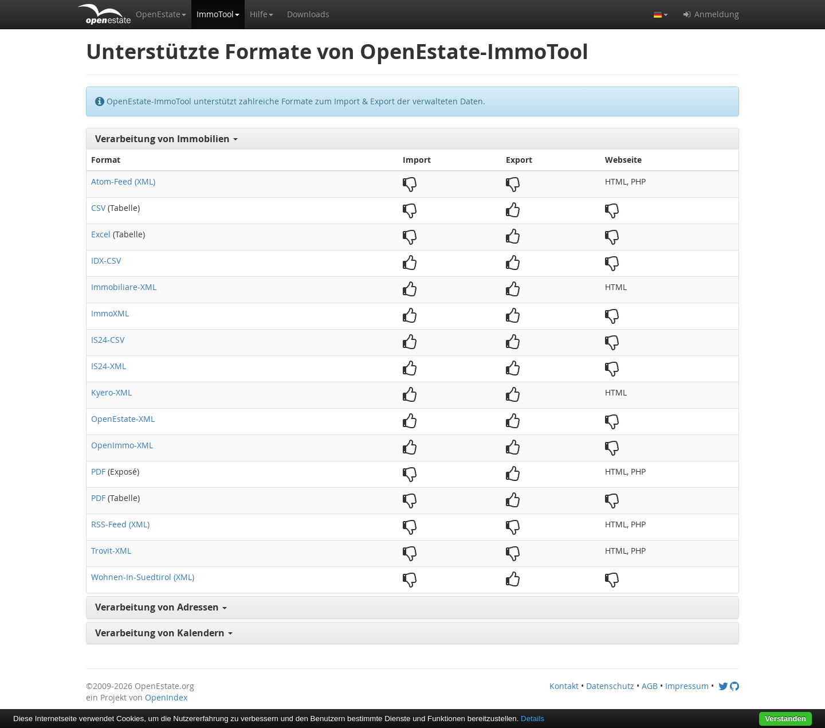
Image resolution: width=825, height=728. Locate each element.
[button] (161, 14)
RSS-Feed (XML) (120, 524)
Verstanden (785, 718)
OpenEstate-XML (123, 418)
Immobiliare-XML (123, 286)
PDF (98, 471)
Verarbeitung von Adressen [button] (161, 607)
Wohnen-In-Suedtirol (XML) (142, 577)
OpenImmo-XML (122, 445)
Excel (101, 234)
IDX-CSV (106, 260)
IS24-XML (108, 366)
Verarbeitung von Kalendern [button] (164, 633)
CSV (98, 207)
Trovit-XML (111, 550)
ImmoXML (110, 313)
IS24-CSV (107, 339)
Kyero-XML (111, 392)
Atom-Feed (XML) (123, 181)
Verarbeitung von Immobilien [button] (166, 138)
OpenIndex (166, 697)
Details (532, 718)
